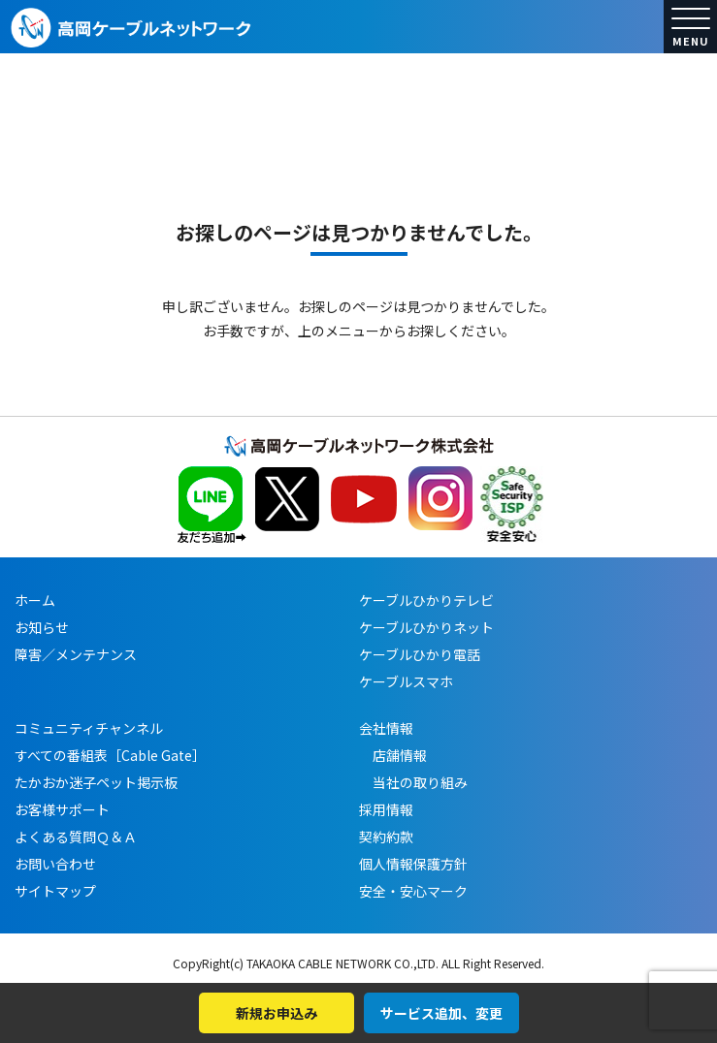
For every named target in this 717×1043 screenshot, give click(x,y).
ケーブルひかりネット (426, 627)
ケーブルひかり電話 (419, 654)
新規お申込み (276, 1013)
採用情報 (386, 809)
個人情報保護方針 (413, 863)
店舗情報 (393, 755)
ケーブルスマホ (406, 681)
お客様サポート (62, 809)
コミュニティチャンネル (89, 728)
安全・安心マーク (413, 891)
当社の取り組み (413, 782)
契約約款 (386, 836)
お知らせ (42, 627)
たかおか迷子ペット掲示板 (96, 782)
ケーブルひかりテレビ (426, 600)
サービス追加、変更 (441, 1013)
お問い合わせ (55, 863)
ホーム (35, 600)
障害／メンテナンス (76, 654)
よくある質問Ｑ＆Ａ (76, 836)
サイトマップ (55, 891)
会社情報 (386, 728)
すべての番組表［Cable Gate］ (110, 755)
